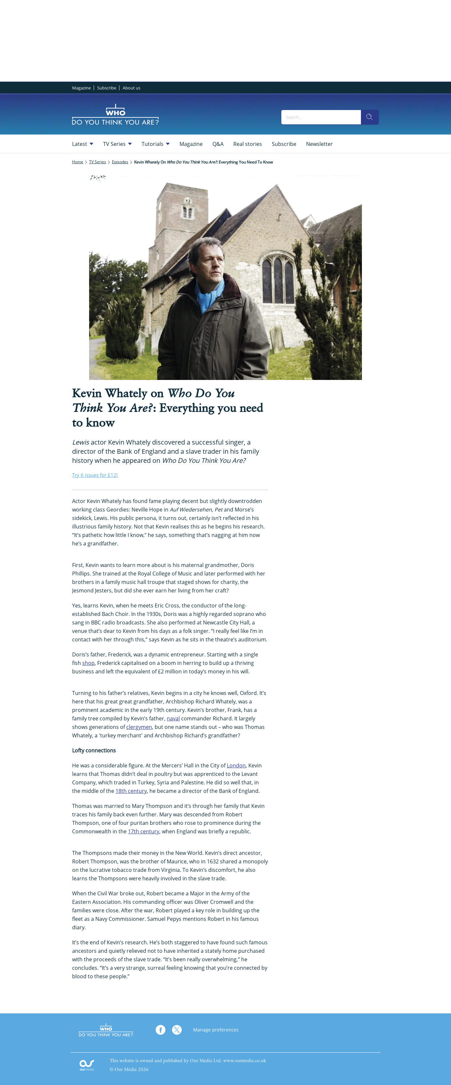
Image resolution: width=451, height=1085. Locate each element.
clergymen (139, 727)
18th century (131, 790)
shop (88, 663)
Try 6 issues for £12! (95, 475)
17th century (143, 831)
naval (173, 718)
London (236, 765)
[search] (370, 117)
